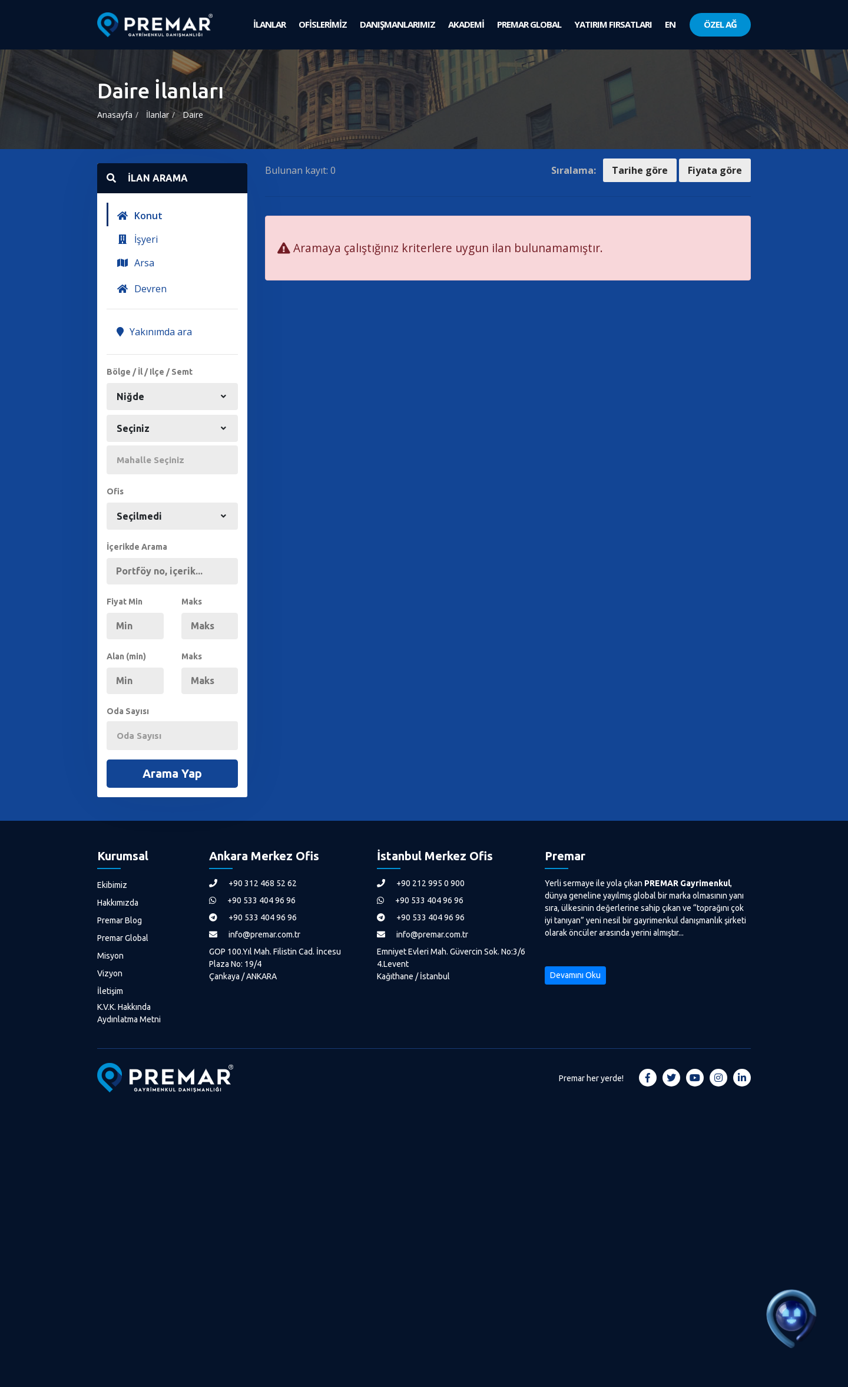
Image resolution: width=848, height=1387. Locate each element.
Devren (142, 288)
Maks (191, 601)
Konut (140, 215)
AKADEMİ (466, 24)
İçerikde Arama (137, 547)
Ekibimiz (112, 885)
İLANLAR (269, 24)
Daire (193, 114)
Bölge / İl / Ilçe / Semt (150, 372)
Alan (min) (126, 656)
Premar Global (122, 938)
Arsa (135, 262)
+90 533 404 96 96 (252, 900)
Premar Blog (119, 920)
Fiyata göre (715, 170)
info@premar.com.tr (254, 934)
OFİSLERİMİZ (323, 24)
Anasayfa (114, 114)
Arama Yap (172, 773)
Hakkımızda (117, 902)
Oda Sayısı (128, 711)
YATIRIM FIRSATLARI (613, 24)
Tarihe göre (640, 170)
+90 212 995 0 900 (421, 883)
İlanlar (157, 114)
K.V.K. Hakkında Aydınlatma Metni (129, 1013)
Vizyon (109, 973)
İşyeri (137, 239)
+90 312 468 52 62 (253, 883)
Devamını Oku (575, 975)
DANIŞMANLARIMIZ (397, 24)
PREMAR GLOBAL (529, 24)
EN (670, 24)
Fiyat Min (125, 601)
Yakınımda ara (154, 331)
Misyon (110, 955)
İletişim (110, 991)
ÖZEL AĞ (720, 24)
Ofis (115, 491)
